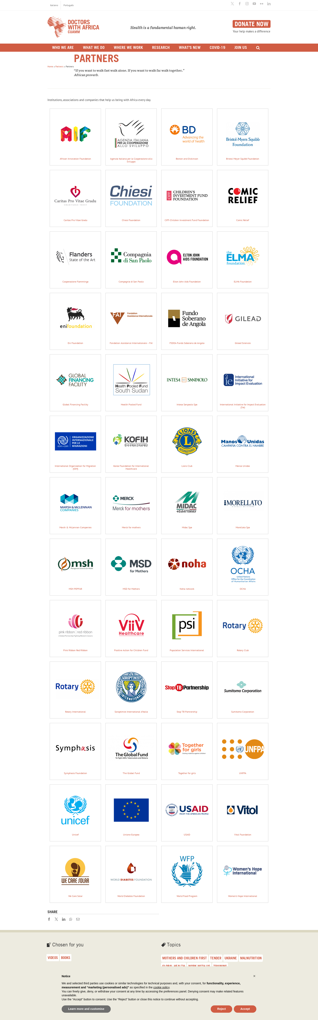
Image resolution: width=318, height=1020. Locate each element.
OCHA (242, 565)
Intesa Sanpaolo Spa (187, 381)
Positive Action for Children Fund (131, 627)
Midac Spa (187, 504)
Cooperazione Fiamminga (75, 258)
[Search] (257, 48)
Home (50, 66)
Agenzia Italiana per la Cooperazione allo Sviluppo (131, 137)
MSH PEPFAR (75, 565)
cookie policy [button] (161, 987)
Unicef (75, 811)
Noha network (187, 565)
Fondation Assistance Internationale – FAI (131, 320)
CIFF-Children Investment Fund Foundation (187, 197)
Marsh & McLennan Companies (75, 504)
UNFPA (242, 750)
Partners (59, 66)
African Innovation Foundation (75, 135)
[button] (254, 976)
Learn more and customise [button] (86, 1008)
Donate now (252, 24)
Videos (53, 958)
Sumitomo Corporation (242, 688)
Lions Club (187, 442)
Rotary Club (242, 627)
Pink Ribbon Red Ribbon (75, 627)
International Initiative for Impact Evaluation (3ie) (242, 383)
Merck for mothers (131, 504)
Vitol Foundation (242, 811)
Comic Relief (242, 197)
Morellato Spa (242, 504)
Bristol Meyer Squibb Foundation (242, 135)
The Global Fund (131, 750)
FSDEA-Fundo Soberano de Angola (187, 320)
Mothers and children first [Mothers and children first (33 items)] (184, 958)
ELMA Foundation (242, 258)
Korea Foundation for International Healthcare (131, 444)
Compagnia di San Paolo (131, 258)
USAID (187, 811)
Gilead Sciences (242, 320)
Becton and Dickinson (187, 135)
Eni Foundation (75, 320)
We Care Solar (75, 873)
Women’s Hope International (242, 873)
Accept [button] (245, 1008)
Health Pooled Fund (131, 381)
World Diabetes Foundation (131, 873)
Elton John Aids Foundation (187, 258)
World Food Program (187, 873)
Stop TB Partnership (187, 688)
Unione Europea (131, 811)
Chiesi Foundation (131, 197)
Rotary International (75, 688)
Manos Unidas (242, 442)
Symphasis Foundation (75, 750)
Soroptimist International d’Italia (131, 688)
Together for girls (187, 750)
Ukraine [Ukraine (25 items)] (231, 958)
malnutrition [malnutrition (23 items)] (251, 958)
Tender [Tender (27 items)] (215, 958)
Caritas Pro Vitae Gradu (75, 197)
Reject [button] (221, 1008)
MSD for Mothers (131, 565)
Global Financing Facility (75, 381)
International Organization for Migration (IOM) (75, 444)
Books (65, 958)
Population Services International (187, 627)
